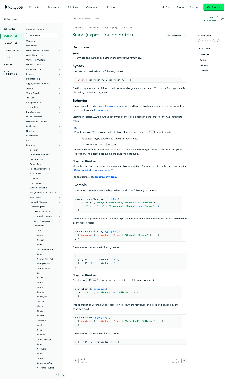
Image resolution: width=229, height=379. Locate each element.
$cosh (40, 358)
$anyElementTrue (45, 259)
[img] (199, 41)
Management (10, 43)
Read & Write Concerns (40, 169)
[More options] (185, 35)
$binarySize (42, 297)
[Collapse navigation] (63, 374)
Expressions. (101, 110)
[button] (167, 7)
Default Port (35, 164)
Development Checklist (37, 121)
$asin (39, 273)
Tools (7, 57)
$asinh (40, 278)
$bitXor (40, 315)
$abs (39, 230)
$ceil (39, 325)
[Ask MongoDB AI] (210, 18)
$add (39, 244)
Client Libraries (11, 50)
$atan (40, 282)
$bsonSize (41, 320)
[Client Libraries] (43, 55)
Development (10, 36)
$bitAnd (40, 301)
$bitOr (40, 311)
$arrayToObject (44, 268)
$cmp (40, 330)
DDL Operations (37, 159)
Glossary (34, 178)
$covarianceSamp (45, 368)
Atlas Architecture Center (10, 73)
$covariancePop (44, 363)
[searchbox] (118, 18)
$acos (40, 235)
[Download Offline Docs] (56, 374)
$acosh (40, 240)
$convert (41, 349)
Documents (31, 45)
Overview (30, 41)
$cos (39, 353)
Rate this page (204, 35)
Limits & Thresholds (39, 188)
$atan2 (40, 287)
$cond (40, 344)
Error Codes (35, 173)
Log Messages (36, 183)
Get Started (214, 7)
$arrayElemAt (43, 263)
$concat (41, 334)
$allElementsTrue (45, 249)
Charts (29, 140)
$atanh (40, 292)
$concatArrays (44, 339)
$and (39, 254)
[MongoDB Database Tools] (43, 192)
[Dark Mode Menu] (222, 19)
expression (115, 106)
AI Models (8, 64)
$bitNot (40, 306)
